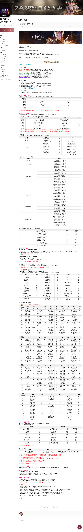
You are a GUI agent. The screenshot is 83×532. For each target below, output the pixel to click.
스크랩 (46, 507)
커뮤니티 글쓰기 (7, 30)
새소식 (1, 37)
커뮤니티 (1, 52)
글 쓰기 (79, 527)
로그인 (3, 25)
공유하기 (56, 507)
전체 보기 (2, 34)
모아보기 (1, 35)
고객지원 (1, 67)
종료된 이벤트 (2, 77)
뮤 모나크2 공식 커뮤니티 (5, 20)
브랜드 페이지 (76, 2)
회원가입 (10, 25)
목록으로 (22, 520)
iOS (66, 2)
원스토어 (71, 2)
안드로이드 (69, 2)
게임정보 (1, 62)
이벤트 (1, 47)
